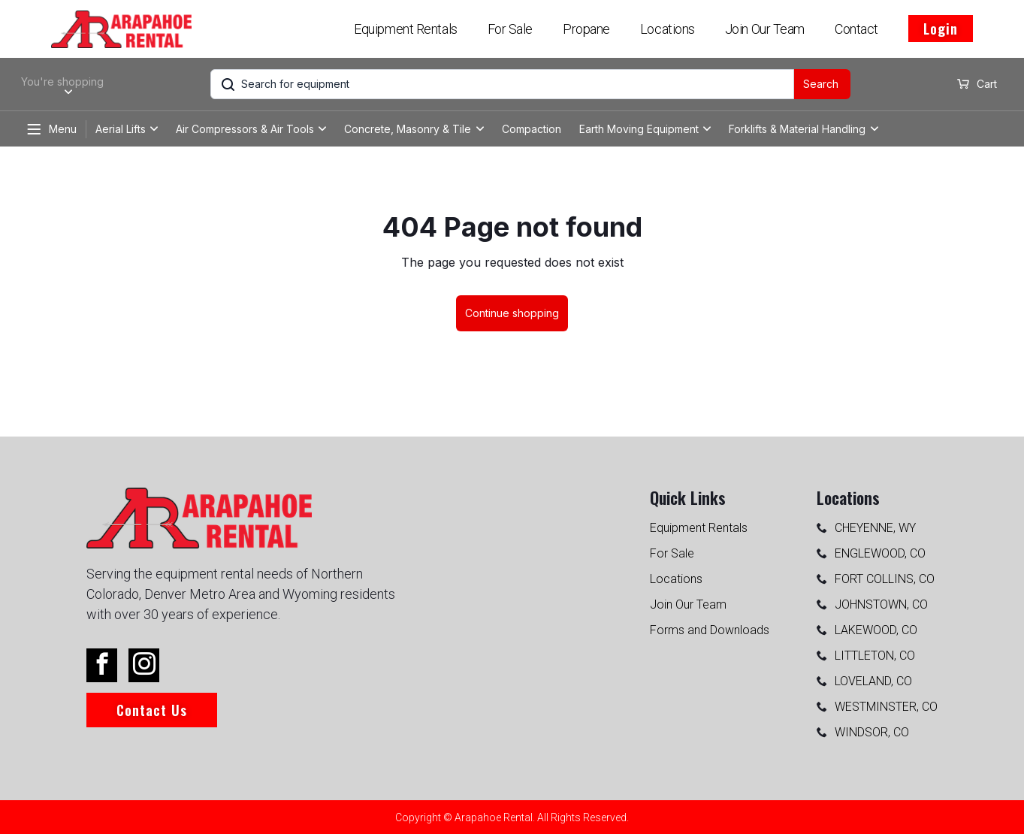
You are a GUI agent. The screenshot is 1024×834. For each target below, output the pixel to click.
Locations (667, 29)
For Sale (510, 29)
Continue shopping (512, 313)
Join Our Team (765, 29)
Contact (856, 29)
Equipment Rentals (405, 29)
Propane (586, 29)
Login (940, 28)
